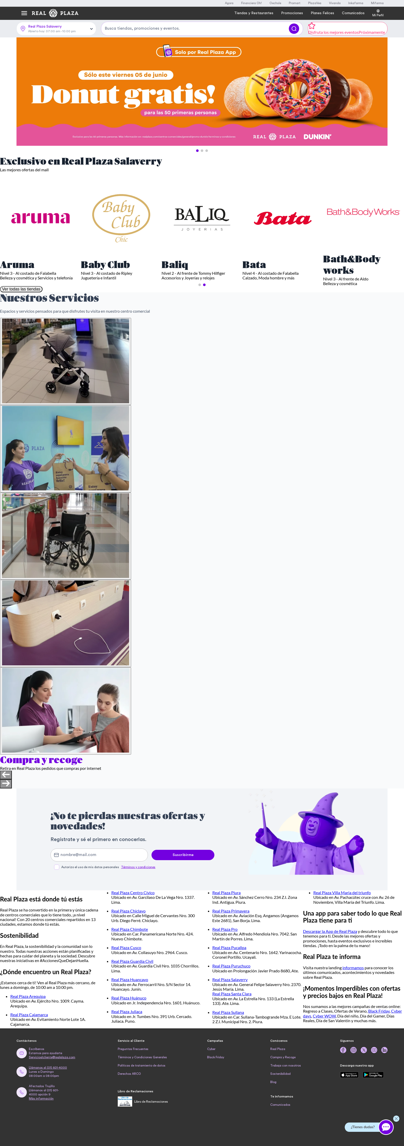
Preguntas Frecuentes (133, 1049)
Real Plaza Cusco (126, 947)
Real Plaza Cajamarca (29, 1014)
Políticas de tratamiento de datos (141, 1065)
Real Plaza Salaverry (230, 979)
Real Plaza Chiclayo (128, 910)
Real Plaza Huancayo (129, 979)
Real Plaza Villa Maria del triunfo (342, 892)
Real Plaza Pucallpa (229, 947)
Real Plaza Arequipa (28, 996)
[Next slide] (6, 783)
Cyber (211, 1049)
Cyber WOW (324, 1015)
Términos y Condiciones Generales (142, 1057)
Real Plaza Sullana (228, 1012)
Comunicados (280, 1104)
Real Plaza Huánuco (128, 997)
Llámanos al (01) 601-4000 (48, 1067)
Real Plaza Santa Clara (231, 993)
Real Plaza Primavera (230, 910)
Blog (273, 1082)
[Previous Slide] (25, 91)
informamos (353, 967)
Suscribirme (183, 855)
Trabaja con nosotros (285, 1065)
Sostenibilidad (280, 1073)
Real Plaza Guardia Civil (132, 961)
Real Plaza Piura (226, 892)
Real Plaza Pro (225, 929)
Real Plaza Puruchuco (231, 965)
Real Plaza (277, 1049)
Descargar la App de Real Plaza (330, 931)
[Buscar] (294, 28)
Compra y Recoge (283, 1057)
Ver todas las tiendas (21, 289)
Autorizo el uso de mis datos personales (108, 867)
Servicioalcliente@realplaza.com (52, 1057)
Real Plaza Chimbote (129, 929)
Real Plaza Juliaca (126, 1011)
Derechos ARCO (129, 1073)
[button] (197, 150)
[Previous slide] (6, 775)
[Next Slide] (379, 91)
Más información (41, 1098)
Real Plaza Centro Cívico (133, 892)
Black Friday (379, 1010)
